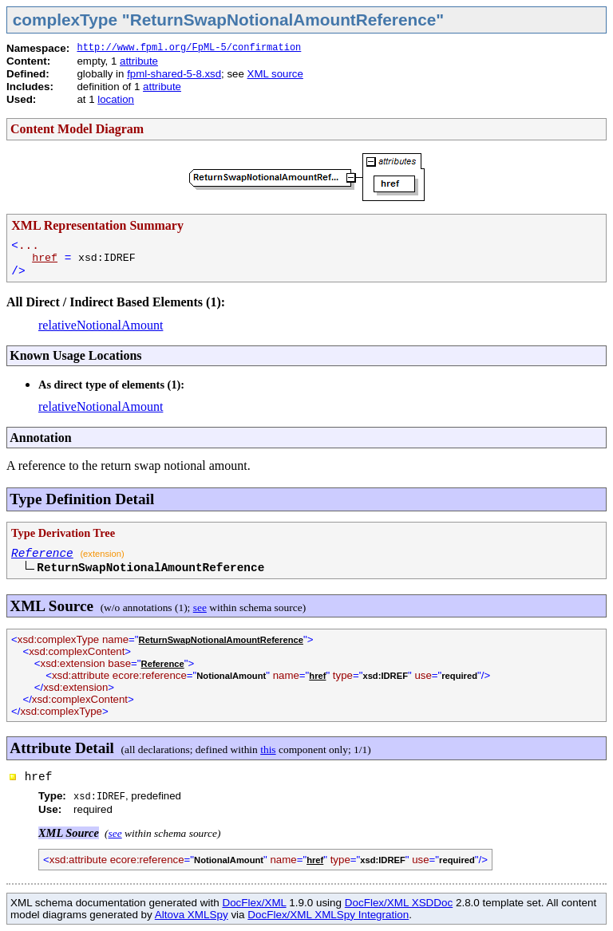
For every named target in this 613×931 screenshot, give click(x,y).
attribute (139, 61)
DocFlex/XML (254, 903)
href (44, 258)
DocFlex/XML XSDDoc (399, 903)
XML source (275, 74)
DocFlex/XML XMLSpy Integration (328, 915)
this (267, 749)
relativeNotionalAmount (100, 325)
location (115, 99)
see (200, 607)
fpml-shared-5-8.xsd (174, 74)
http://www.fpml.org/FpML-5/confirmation (189, 47)
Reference (42, 553)
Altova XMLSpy (191, 915)
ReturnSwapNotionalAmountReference (221, 640)
